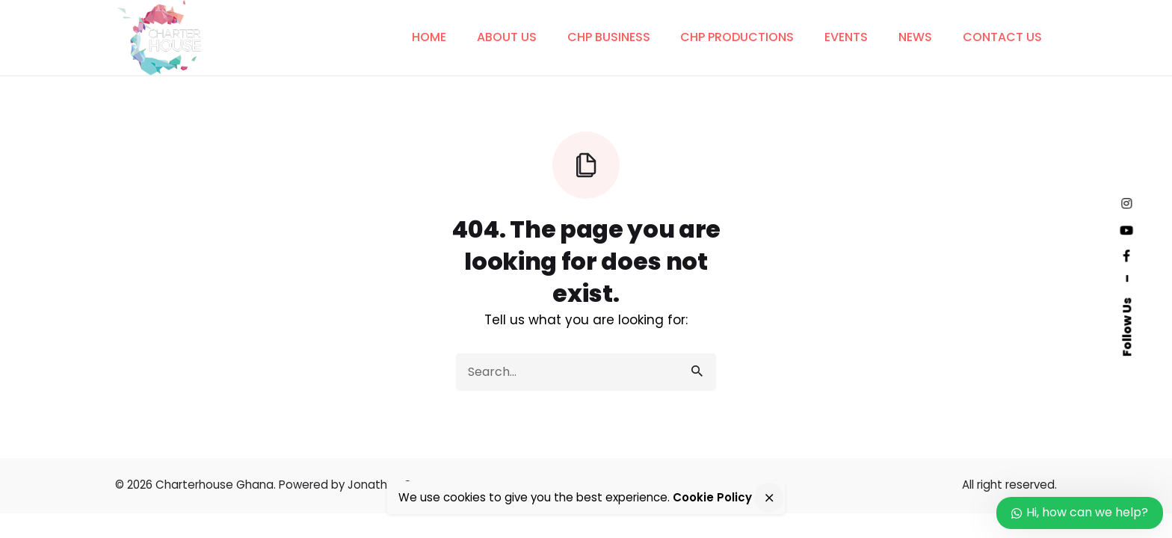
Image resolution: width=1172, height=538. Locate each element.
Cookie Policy (712, 497)
